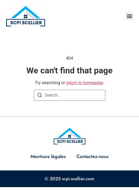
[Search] (40, 96)
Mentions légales (48, 156)
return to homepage (84, 82)
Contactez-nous (93, 156)
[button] (129, 16)
